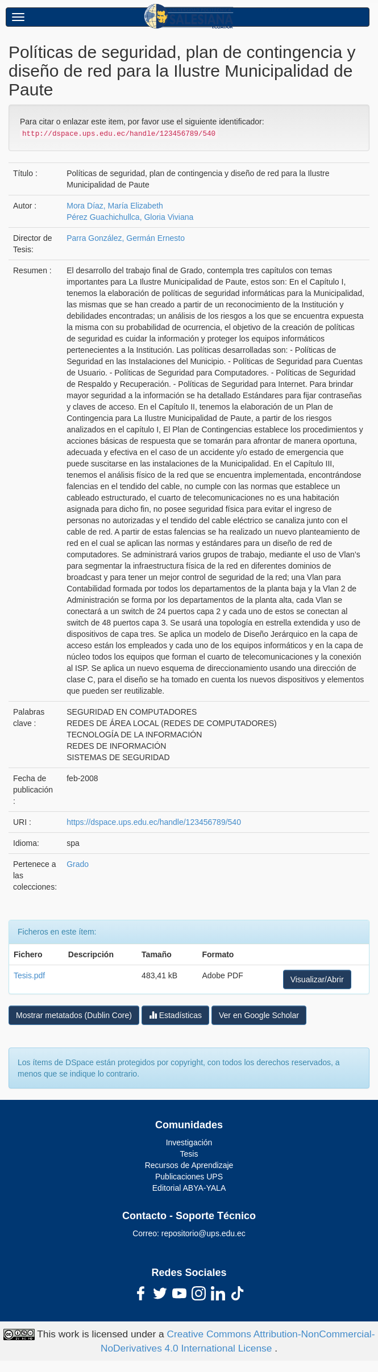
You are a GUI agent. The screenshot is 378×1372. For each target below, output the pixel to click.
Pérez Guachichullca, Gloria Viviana (130, 217)
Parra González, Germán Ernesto (126, 238)
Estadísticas (175, 1015)
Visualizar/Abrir (317, 979)
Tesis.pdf (29, 975)
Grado (78, 864)
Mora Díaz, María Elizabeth (115, 205)
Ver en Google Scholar (259, 1015)
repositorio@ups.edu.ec (203, 1233)
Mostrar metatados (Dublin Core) (74, 1015)
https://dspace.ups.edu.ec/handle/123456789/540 (154, 822)
